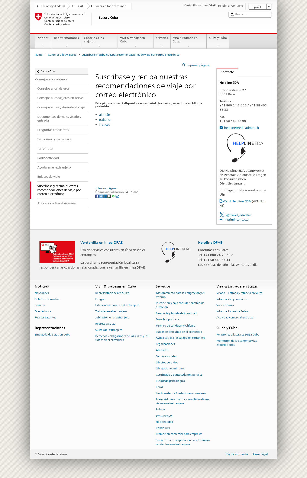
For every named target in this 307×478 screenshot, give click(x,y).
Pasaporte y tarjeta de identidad (176, 313)
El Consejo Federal (53, 6)
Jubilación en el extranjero (112, 317)
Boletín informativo (47, 299)
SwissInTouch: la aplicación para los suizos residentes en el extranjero (183, 442)
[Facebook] (97, 196)
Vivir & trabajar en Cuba (135, 42)
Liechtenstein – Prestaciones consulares (181, 393)
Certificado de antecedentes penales (179, 374)
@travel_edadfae (238, 215)
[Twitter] (101, 196)
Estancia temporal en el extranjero (117, 305)
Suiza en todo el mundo (111, 6)
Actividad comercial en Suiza (234, 317)
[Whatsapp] (114, 196)
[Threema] (109, 196)
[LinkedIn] (105, 196)
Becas (159, 387)
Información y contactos (231, 299)
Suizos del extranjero (108, 329)
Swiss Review (164, 415)
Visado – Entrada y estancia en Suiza (239, 293)
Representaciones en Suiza (112, 293)
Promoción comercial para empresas (179, 434)
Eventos (40, 305)
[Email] (117, 196)
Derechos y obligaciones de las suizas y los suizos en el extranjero (121, 338)
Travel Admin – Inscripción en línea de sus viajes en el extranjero (182, 401)
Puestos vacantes (45, 317)
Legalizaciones (165, 344)
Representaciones (66, 42)
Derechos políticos (167, 319)
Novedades (42, 293)
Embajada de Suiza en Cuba (52, 334)
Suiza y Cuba (218, 42)
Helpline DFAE (210, 242)
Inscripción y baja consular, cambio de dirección (180, 305)
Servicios (162, 42)
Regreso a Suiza (105, 323)
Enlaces (160, 409)
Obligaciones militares (170, 368)
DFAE (80, 6)
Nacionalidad (164, 421)
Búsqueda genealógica (170, 380)
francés (104, 124)
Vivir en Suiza (225, 305)
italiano (104, 120)
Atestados (162, 350)
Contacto (225, 72)
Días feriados (43, 311)
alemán (104, 115)
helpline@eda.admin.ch (241, 128)
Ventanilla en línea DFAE (101, 242)
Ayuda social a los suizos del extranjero (181, 338)
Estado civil (163, 428)
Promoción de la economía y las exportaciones (236, 342)
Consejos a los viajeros (99, 42)
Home (38, 54)
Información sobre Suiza (232, 311)
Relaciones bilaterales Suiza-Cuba (237, 334)
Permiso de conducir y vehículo (175, 325)
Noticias (43, 42)
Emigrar (100, 299)
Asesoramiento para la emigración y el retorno (180, 295)
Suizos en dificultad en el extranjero (179, 331)
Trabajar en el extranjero (111, 311)
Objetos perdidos (167, 362)
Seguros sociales (166, 356)
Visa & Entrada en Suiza (188, 42)
